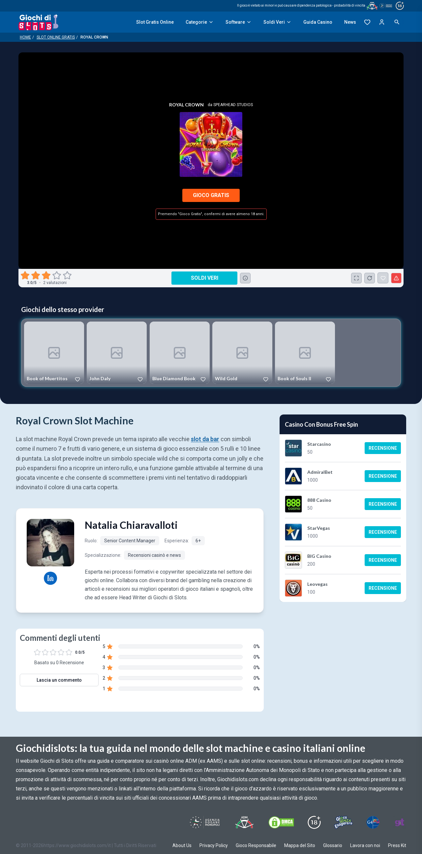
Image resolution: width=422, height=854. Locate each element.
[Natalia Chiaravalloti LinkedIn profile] (50, 578)
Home (25, 37)
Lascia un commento (59, 680)
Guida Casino (317, 22)
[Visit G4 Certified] (373, 822)
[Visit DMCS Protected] (281, 822)
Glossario (332, 845)
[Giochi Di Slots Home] (38, 22)
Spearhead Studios (233, 104)
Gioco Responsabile (256, 845)
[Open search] (397, 22)
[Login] (382, 22)
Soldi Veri (277, 22)
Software (239, 22)
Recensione (383, 448)
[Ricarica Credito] (369, 278)
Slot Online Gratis (56, 37)
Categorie (200, 22)
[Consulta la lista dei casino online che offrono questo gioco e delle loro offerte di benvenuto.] (245, 278)
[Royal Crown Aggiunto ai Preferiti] (382, 277)
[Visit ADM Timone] (244, 822)
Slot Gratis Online (155, 22)
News (350, 22)
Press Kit (397, 845)
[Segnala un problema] (396, 278)
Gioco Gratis (211, 195)
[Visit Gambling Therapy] (399, 822)
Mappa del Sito (299, 845)
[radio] (25, 275)
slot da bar (205, 439)
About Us (182, 845)
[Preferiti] (367, 22)
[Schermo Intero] (356, 278)
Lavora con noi (365, 845)
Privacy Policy (213, 845)
